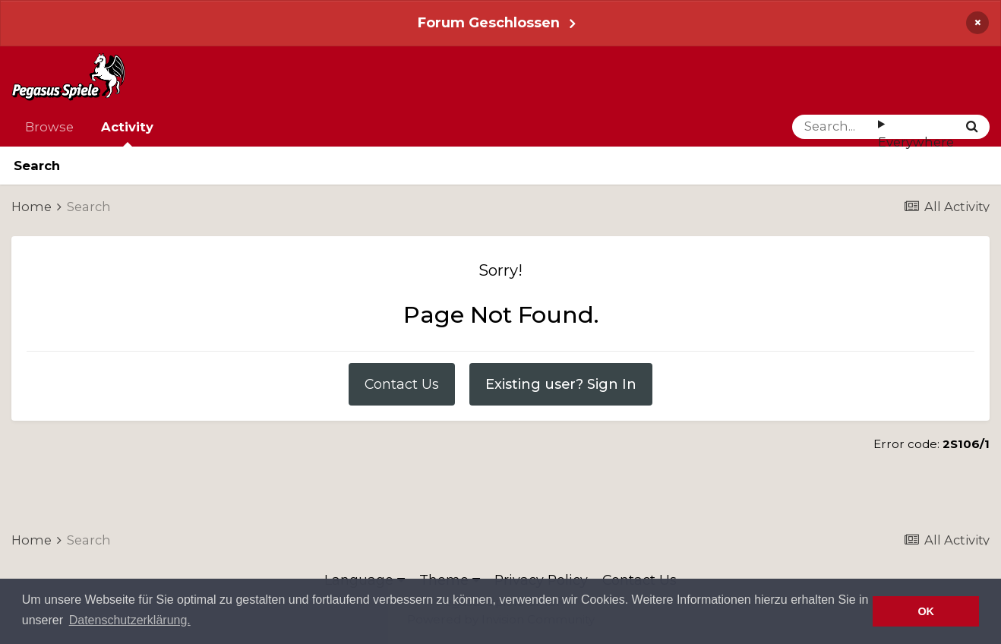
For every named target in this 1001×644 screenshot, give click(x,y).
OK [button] (925, 611)
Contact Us (402, 384)
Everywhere (916, 142)
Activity (127, 133)
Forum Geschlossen (489, 22)
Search (37, 165)
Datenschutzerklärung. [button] (130, 620)
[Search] (835, 127)
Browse (49, 126)
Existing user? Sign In (560, 384)
